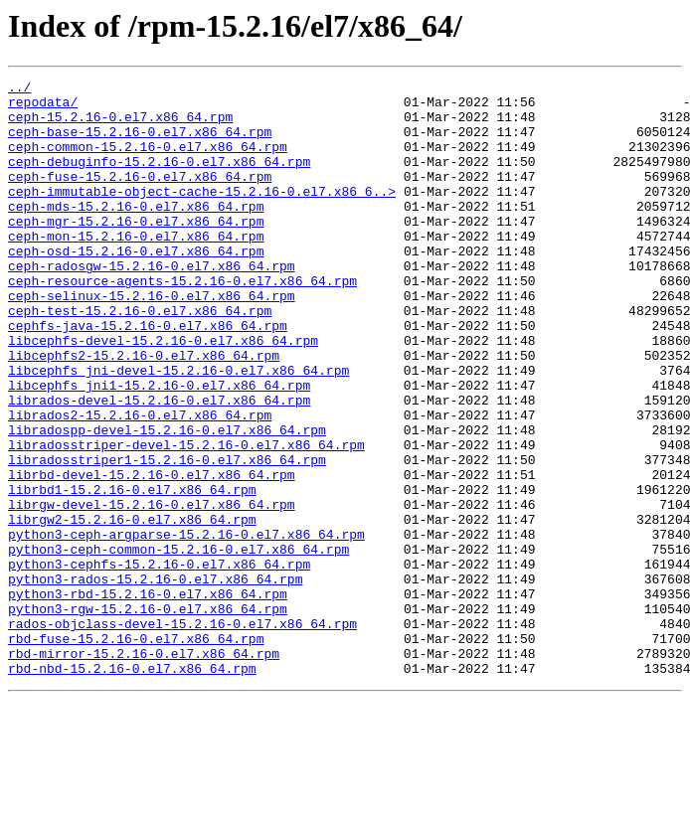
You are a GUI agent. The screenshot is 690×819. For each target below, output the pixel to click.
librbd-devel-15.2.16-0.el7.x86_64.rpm (151, 555)
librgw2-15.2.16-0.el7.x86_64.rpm (132, 608)
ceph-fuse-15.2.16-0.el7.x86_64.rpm (139, 197)
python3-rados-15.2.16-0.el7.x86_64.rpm (155, 680)
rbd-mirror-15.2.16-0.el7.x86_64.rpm (143, 769)
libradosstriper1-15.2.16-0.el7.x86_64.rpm (167, 537)
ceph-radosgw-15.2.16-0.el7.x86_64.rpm (151, 304)
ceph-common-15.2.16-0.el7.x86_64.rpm (147, 161)
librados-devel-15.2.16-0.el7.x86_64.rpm (159, 465)
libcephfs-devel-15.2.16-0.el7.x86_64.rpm (163, 394)
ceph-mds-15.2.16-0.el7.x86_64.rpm (135, 233)
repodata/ (43, 107)
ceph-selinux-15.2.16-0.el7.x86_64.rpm (151, 340)
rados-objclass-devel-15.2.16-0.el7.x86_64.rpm (182, 733)
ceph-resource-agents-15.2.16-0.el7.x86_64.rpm (182, 322)
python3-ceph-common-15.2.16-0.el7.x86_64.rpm (178, 644)
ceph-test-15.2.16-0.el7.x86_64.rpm (139, 358)
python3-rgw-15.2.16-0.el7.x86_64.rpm (147, 716)
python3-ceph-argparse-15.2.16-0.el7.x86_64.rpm (186, 626)
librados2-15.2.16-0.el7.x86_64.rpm (139, 483)
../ (19, 89)
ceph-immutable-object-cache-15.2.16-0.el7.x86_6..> (202, 215)
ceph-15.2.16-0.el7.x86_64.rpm (120, 125)
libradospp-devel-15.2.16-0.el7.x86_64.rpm (167, 501)
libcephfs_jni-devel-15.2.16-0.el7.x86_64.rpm (178, 429)
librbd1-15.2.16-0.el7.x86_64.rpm (132, 572)
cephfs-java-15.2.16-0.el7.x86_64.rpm (147, 376)
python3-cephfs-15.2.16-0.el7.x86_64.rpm (159, 662)
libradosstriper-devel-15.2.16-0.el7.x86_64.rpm (186, 519)
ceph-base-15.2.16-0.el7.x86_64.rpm (139, 143)
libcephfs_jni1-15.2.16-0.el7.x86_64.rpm (159, 447)
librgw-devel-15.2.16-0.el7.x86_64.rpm (151, 590)
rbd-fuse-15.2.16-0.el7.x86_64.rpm (135, 751)
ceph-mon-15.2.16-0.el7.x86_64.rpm (135, 268)
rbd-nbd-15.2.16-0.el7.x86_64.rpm (132, 787)
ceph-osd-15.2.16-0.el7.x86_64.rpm (135, 286)
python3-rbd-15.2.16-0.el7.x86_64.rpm (147, 698)
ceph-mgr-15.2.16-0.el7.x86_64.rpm (135, 250)
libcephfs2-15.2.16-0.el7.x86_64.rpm (143, 411)
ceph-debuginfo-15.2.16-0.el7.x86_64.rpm (159, 179)
